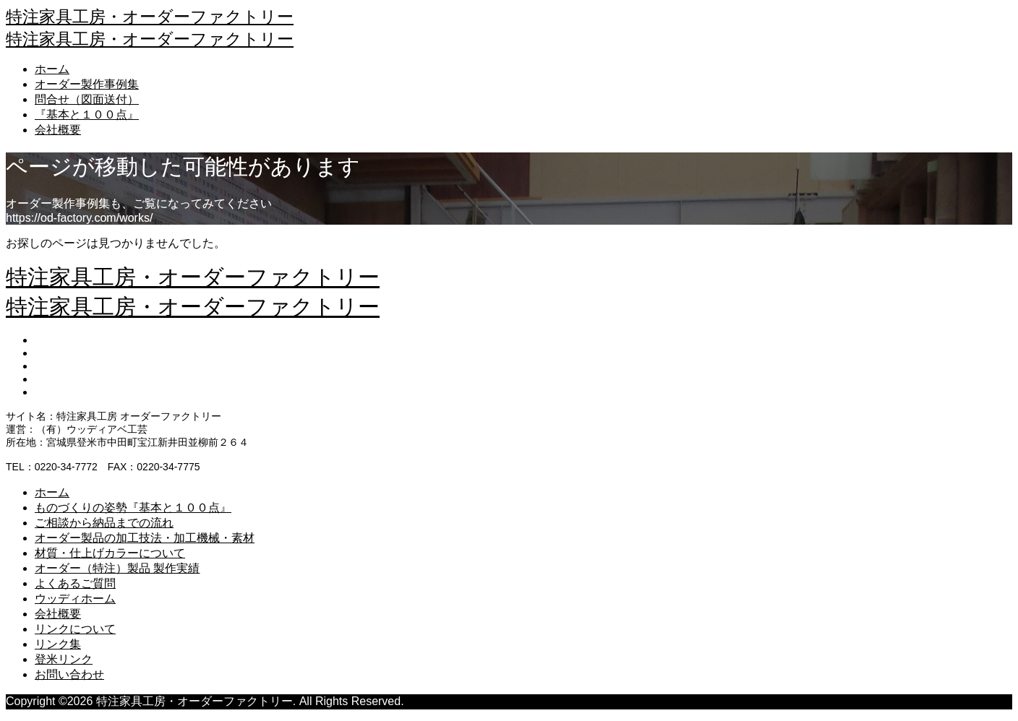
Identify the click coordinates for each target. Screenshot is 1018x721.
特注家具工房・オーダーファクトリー (150, 17)
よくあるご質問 (75, 583)
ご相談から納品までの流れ (104, 523)
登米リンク (64, 659)
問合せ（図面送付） (87, 99)
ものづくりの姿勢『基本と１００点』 (133, 507)
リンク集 (58, 644)
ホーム (52, 69)
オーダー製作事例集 (87, 84)
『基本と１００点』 (87, 114)
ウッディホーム (75, 598)
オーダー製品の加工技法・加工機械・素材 (144, 538)
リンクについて (75, 629)
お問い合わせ (69, 674)
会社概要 (58, 130)
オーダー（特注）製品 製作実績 (117, 568)
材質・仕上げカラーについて (110, 553)
